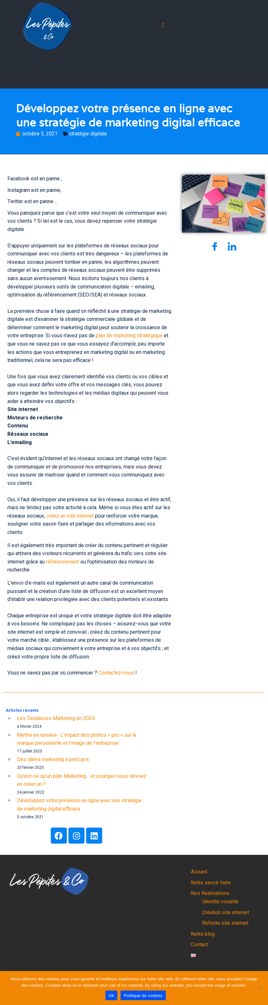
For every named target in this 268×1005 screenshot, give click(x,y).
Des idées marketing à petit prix (53, 759)
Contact (199, 944)
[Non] (260, 988)
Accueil (199, 872)
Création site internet (225, 912)
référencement (62, 562)
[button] (163, 25)
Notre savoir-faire (211, 883)
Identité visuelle (220, 901)
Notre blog (203, 934)
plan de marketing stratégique (129, 335)
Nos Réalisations (210, 893)
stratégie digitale (88, 134)
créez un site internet (70, 516)
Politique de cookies (143, 995)
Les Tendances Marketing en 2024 (56, 718)
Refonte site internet (225, 923)
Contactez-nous (116, 673)
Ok (111, 995)
